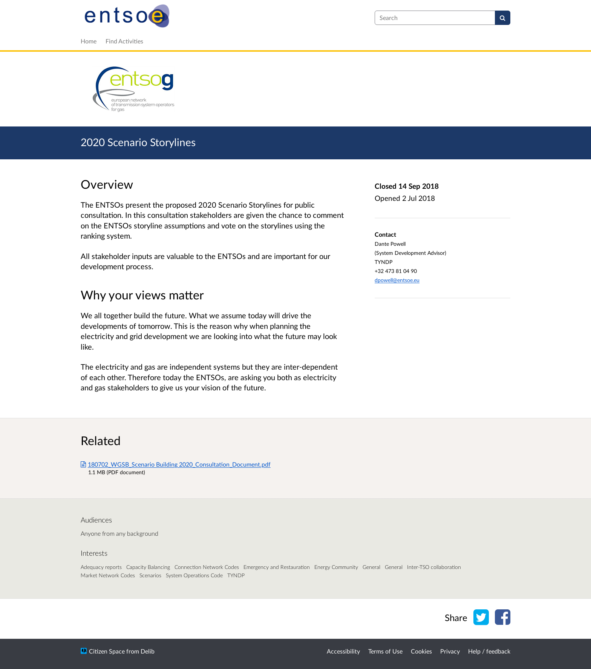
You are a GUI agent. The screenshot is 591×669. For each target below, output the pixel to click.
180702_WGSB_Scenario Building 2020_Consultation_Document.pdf (176, 464)
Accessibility (343, 651)
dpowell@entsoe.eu (397, 280)
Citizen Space (107, 651)
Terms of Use (385, 651)
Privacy (450, 651)
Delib (148, 651)
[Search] (502, 18)
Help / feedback (489, 651)
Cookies (421, 651)
